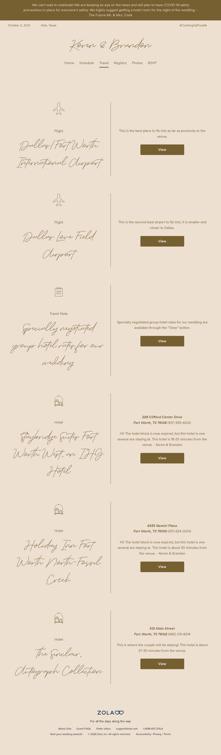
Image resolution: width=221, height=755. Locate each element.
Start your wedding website (66, 734)
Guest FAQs (83, 729)
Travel (104, 63)
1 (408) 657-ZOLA (153, 729)
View (162, 150)
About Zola (64, 729)
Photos (137, 63)
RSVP (152, 63)
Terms (167, 734)
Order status (103, 729)
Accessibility (143, 734)
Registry (120, 63)
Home (69, 63)
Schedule (86, 63)
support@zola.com (127, 729)
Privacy (157, 734)
